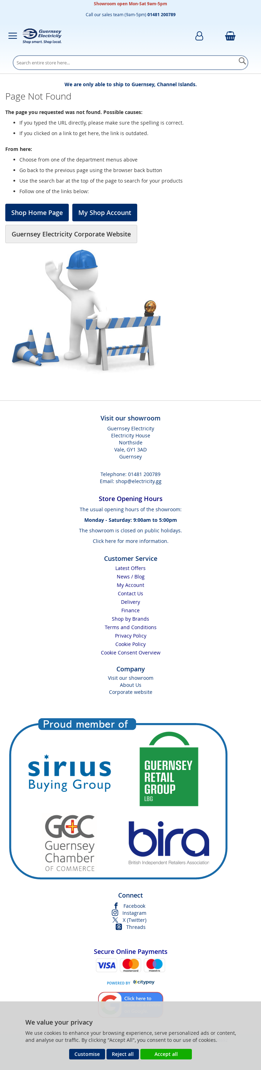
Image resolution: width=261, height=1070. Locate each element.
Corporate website (130, 692)
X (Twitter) (134, 920)
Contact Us (130, 593)
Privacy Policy (130, 635)
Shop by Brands (130, 618)
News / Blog (131, 576)
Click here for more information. (131, 541)
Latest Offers (130, 568)
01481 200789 (144, 474)
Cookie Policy (130, 644)
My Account (130, 585)
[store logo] (42, 36)
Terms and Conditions (131, 627)
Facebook (134, 906)
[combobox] (130, 62)
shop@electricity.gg (139, 481)
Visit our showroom (130, 678)
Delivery (130, 602)
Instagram (134, 913)
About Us (130, 685)
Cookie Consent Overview (130, 652)
